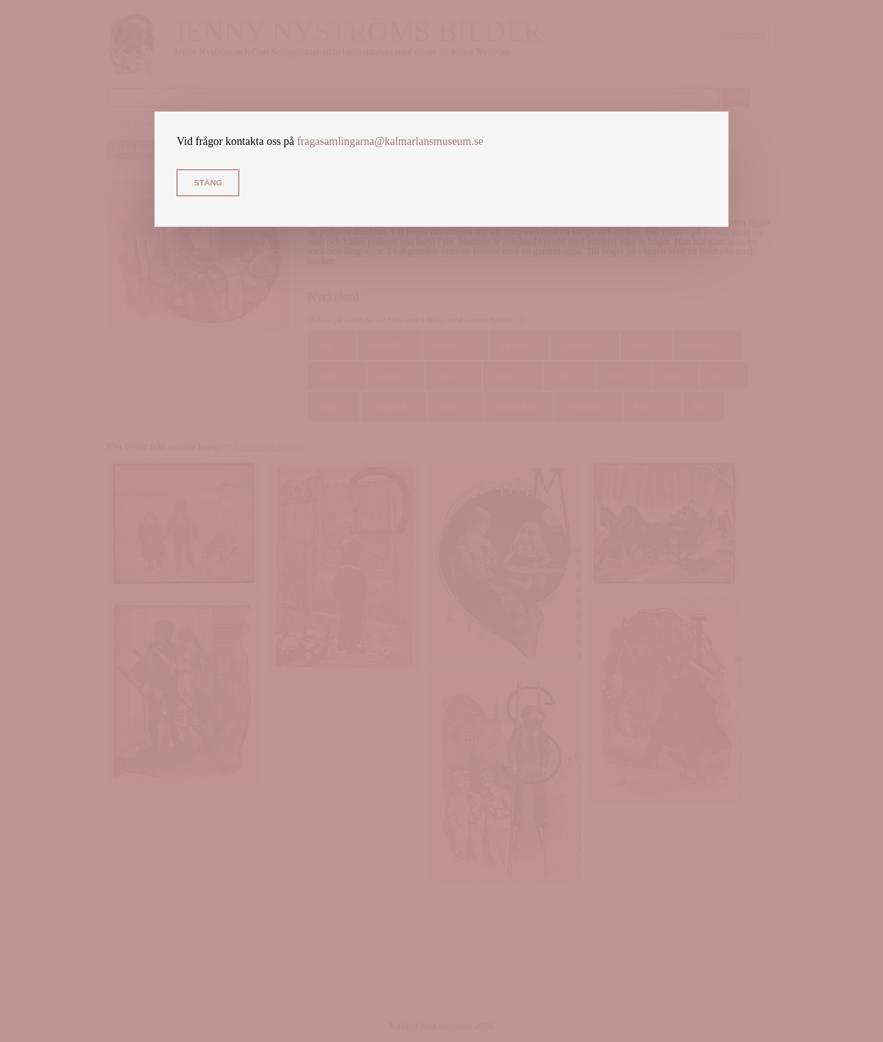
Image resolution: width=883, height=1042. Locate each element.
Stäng (208, 182)
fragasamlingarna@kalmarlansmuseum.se (390, 141)
